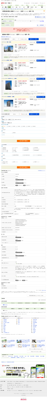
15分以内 (28, 126)
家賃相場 (18, 357)
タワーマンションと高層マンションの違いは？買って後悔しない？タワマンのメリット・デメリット (26, 341)
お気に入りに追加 (32, 42)
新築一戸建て (16, 356)
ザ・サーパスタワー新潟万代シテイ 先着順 (9, 78)
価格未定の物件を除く (18, 119)
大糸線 (4, 329)
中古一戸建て (21, 356)
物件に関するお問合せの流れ (30, 381)
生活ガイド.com (44, 290)
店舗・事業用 (32, 356)
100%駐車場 (36, 147)
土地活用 (12, 388)
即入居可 (4, 129)
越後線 (4, 326)
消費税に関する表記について (18, 383)
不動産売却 (8, 388)
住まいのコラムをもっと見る (36, 351)
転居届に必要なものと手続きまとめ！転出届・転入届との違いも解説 (26, 345)
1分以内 (9, 126)
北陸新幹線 (5, 319)
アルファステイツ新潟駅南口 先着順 (8, 96)
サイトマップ (28, 393)
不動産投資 (37, 356)
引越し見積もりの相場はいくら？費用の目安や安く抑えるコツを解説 (41, 345)
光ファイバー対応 (5, 151)
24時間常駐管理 (26, 150)
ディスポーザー (15, 147)
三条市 (34, 328)
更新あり (14, 132)
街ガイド (27, 390)
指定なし (4, 126)
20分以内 (34, 126)
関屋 (19, 322)
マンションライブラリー (14, 390)
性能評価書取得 (36, 150)
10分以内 (23, 126)
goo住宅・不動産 (2, 381)
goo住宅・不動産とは (10, 381)
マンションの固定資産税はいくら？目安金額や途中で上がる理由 (11, 341)
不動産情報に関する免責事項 (41, 381)
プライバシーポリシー (17, 393)
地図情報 (40, 390)
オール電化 (15, 151)
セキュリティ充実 (5, 150)
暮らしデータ (23, 357)
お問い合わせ (24, 393)
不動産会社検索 (13, 357)
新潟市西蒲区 (35, 325)
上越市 (34, 332)
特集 (7, 390)
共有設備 (14, 150)
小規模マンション (5, 163)
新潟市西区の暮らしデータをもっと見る (36, 295)
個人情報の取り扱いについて (11, 383)
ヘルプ (21, 393)
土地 (25, 356)
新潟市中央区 (35, 319)
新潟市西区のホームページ (41, 170)
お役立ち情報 (2, 390)
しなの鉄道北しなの (6, 332)
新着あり (4, 132)
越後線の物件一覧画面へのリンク (6, 36)
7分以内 (19, 126)
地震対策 (4, 158)
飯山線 (4, 328)
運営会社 (31, 393)
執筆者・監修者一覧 (36, 390)
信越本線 (4, 325)
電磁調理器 (4, 147)
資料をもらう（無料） (41, 42)
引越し (10, 390)
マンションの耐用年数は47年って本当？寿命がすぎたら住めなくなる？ (11, 345)
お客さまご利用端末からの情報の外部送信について (19, 381)
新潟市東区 (34, 326)
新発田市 (34, 329)
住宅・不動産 (42, 356)
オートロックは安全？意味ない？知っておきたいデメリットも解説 (41, 341)
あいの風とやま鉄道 (6, 322)
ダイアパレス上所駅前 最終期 (7, 60)
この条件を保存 (41, 25)
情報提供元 (35, 381)
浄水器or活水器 (26, 147)
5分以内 (14, 126)
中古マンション (10, 356)
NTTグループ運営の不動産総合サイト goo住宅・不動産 (8, 0)
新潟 (19, 319)
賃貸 (28, 356)
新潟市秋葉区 (35, 322)
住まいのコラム (31, 390)
